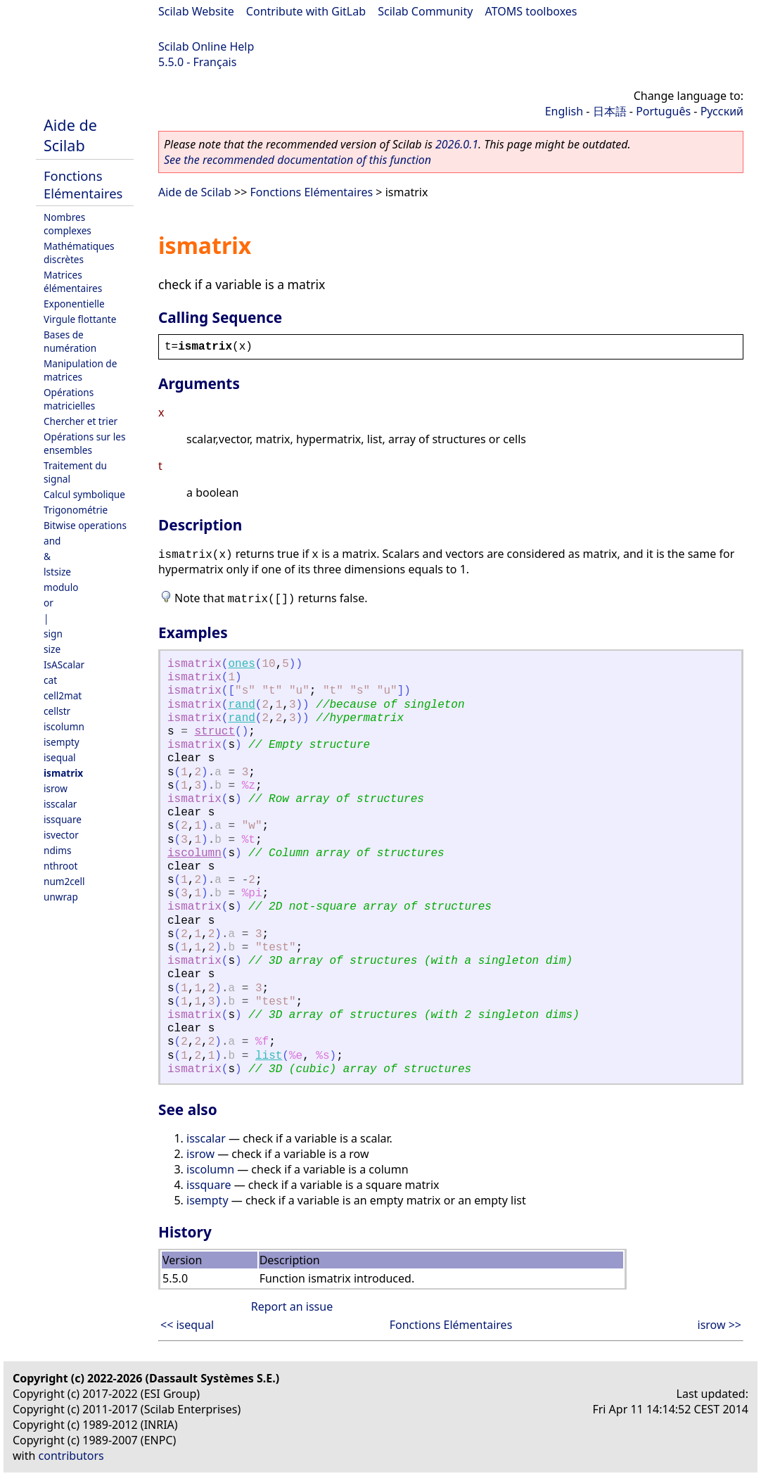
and (52, 540)
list (268, 1056)
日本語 (610, 111)
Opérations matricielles (69, 399)
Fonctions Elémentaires (83, 184)
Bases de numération (70, 341)
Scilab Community (425, 11)
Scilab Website (196, 11)
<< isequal (187, 1324)
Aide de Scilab (70, 135)
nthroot (60, 865)
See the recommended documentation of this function (297, 159)
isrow (56, 788)
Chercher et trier (80, 421)
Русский (722, 111)
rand (241, 705)
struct (214, 731)
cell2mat (63, 695)
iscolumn (64, 726)
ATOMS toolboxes (531, 11)
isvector (61, 834)
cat (50, 680)
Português (663, 111)
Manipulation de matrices (80, 370)
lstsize (57, 571)
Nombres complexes (67, 223)
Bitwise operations (85, 525)
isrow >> (719, 1324)
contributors (71, 1455)
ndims (58, 850)
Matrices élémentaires (73, 281)
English (564, 111)
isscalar (60, 803)
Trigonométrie (76, 509)
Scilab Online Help (206, 46)
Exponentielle (74, 303)
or (48, 602)
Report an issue (292, 1306)
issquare (63, 819)
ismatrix (63, 773)
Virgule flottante (80, 319)
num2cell (64, 881)
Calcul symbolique (84, 494)
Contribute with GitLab (306, 11)
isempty (61, 742)
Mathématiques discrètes (79, 252)
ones (241, 664)
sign (53, 633)
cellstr (57, 711)
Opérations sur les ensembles (84, 443)
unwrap (61, 896)
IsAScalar (64, 664)
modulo (61, 587)
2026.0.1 (456, 144)
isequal (60, 757)
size (52, 649)
